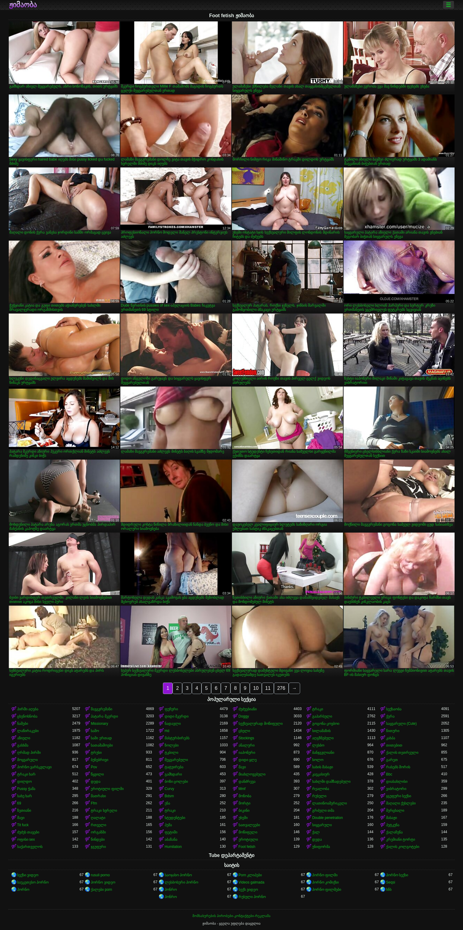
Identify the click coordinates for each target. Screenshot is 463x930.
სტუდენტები (175, 818)
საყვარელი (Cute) (401, 723)
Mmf (242, 789)
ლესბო (318, 745)
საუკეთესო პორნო (33, 882)
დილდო (24, 781)
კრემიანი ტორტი (400, 839)
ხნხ (389, 889)
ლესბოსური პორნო (181, 882)
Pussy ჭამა (26, 789)
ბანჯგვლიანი (323, 752)
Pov (94, 767)
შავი (242, 767)
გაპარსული (322, 716)
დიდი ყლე (248, 760)
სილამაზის (321, 731)
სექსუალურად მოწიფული (261, 723)
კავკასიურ (321, 774)
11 (268, 688)
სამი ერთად (101, 738)
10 (255, 688)
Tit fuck (23, 825)
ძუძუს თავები (28, 832)
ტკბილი (171, 752)
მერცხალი (395, 810)
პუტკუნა (392, 825)
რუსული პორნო (252, 897)
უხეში (243, 818)
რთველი (98, 825)
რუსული (319, 796)
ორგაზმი (98, 832)
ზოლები (172, 745)
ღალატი (98, 818)
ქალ (316, 832)
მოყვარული (27, 760)
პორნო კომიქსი (325, 882)
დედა (95, 781)
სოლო (317, 760)
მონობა (245, 796)
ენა (167, 803)
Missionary (99, 723)
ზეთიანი (24, 810)
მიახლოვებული (252, 774)
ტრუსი (96, 752)
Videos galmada (252, 882)
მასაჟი (391, 818)
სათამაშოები (102, 745)
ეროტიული (248, 839)
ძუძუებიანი (248, 709)
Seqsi (390, 882)
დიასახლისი (397, 781)
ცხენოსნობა (27, 716)
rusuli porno (100, 875)
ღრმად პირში (29, 752)
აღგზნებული (323, 738)
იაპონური (247, 752)
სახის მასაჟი (322, 767)
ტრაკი (317, 709)
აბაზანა (171, 839)
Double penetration (327, 818)
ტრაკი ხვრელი (104, 810)
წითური (392, 731)
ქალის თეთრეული (402, 752)
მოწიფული (248, 832)
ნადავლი (173, 723)
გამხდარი (173, 774)
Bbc (389, 774)
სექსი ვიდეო (27, 875)
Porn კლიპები (250, 875)
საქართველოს (30, 847)
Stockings (246, 738)
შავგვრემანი (101, 709)
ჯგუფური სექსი (398, 796)
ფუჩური (171, 709)
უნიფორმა (321, 847)
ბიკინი (244, 810)
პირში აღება (27, 709)
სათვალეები (249, 825)
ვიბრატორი (396, 789)
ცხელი (244, 731)
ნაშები (22, 723)
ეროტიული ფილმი (107, 789)
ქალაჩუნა (394, 832)
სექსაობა (393, 709)
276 (281, 688)
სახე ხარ (24, 796)
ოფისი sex (26, 839)
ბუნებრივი (99, 760)
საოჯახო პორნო (178, 875)
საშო (95, 731)
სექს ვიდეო (248, 889)
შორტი (244, 803)
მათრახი (98, 796)
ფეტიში (171, 832)
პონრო (171, 889)
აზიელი (23, 738)
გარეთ (392, 760)
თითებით (394, 745)
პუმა (168, 825)
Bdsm (169, 796)
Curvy (169, 789)
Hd (167, 731)
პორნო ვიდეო (103, 882)
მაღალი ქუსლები (401, 803)
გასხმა (22, 745)
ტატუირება (174, 767)
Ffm (94, 803)
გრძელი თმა (323, 810)
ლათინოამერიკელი (329, 803)
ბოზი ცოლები (176, 781)
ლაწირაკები (28, 731)
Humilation (173, 847)
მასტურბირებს (177, 738)
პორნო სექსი (397, 875)
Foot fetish (247, 847)
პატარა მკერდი (104, 716)
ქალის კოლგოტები (402, 847)
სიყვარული (322, 825)
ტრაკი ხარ (26, 774)
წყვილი (97, 774)
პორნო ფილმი (325, 875)
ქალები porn (101, 889)
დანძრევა (247, 781)
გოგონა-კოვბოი (325, 723)
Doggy (244, 716)
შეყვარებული (176, 760)
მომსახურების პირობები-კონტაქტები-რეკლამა (231, 916)
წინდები (98, 839)
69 (19, 803)
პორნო (23, 889)
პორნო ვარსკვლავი (34, 767)
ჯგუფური (98, 847)
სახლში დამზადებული (331, 781)
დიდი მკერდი (177, 716)
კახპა (390, 738)
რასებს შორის (398, 767)
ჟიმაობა (23, 5)
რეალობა (320, 789)
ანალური (247, 745)
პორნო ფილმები (326, 889)
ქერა (390, 716)
